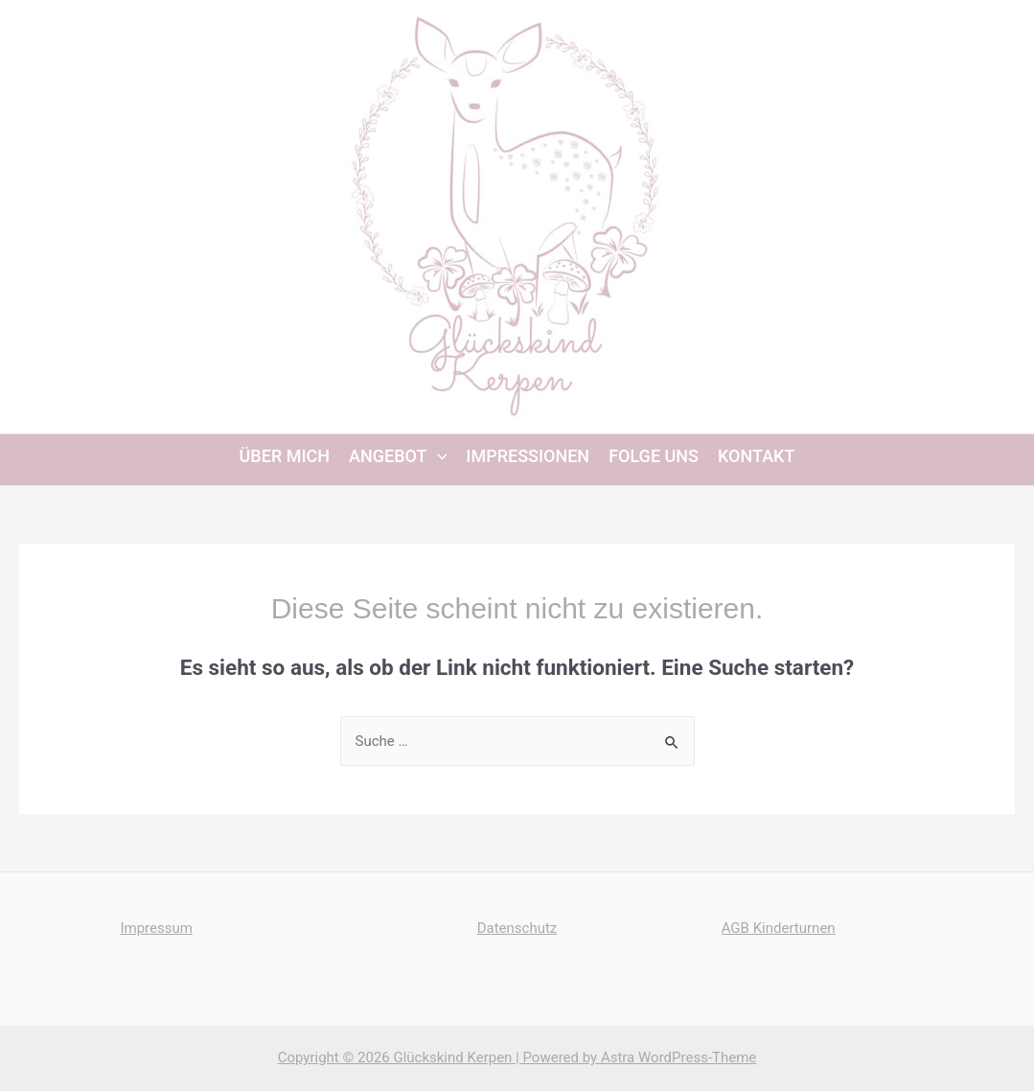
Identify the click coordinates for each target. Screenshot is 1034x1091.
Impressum (156, 928)
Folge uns (654, 457)
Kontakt (756, 457)
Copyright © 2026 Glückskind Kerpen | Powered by (439, 1057)
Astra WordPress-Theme (678, 1057)
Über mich (285, 457)
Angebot (398, 457)
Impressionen (527, 457)
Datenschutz (517, 928)
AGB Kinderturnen (779, 928)
